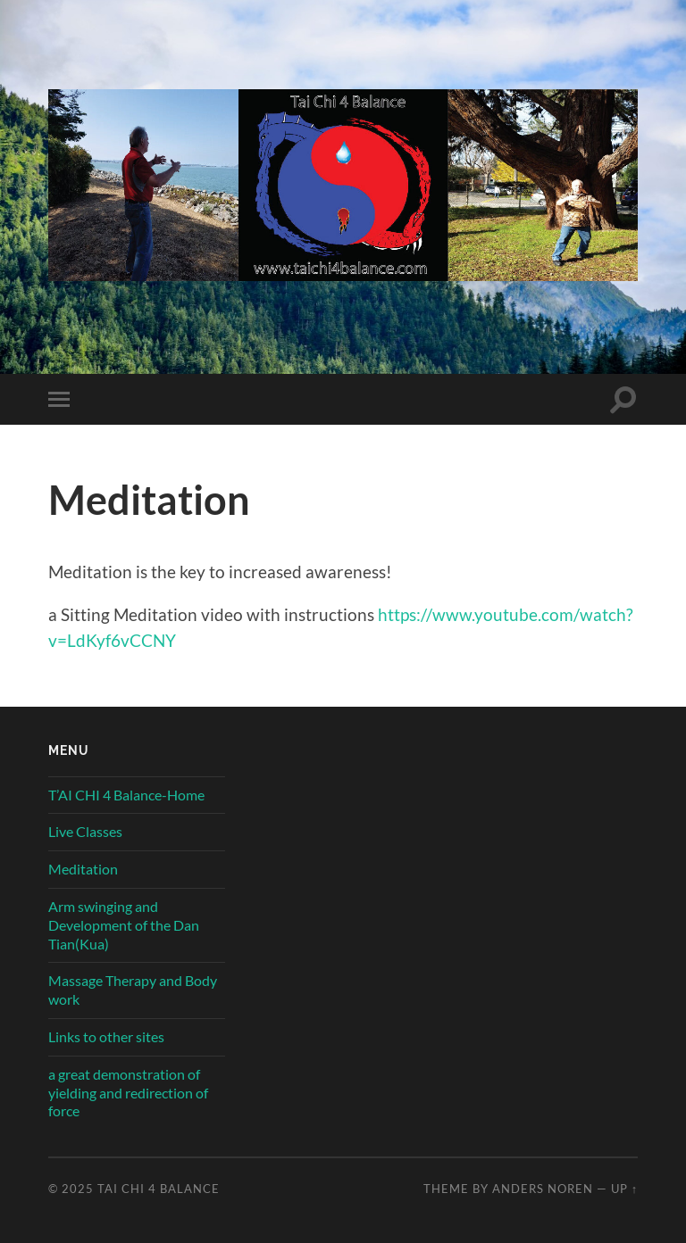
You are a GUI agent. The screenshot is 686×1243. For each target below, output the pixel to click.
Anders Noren (542, 1188)
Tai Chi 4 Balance (158, 1188)
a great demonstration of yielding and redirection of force (128, 1092)
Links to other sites (106, 1036)
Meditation (83, 868)
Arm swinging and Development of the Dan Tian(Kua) (123, 925)
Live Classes (85, 831)
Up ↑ (624, 1188)
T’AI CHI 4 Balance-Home (126, 794)
